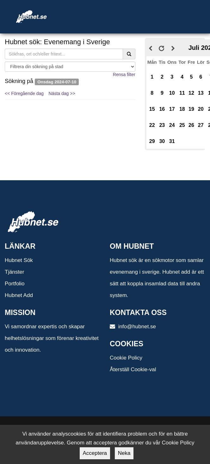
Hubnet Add (19, 295)
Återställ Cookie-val (133, 369)
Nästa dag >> (62, 93)
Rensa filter (124, 74)
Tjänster (14, 272)
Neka (124, 453)
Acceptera (95, 453)
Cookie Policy (126, 358)
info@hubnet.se (133, 327)
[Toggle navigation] (128, 9)
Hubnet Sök (19, 260)
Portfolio (14, 284)
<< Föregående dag (24, 93)
